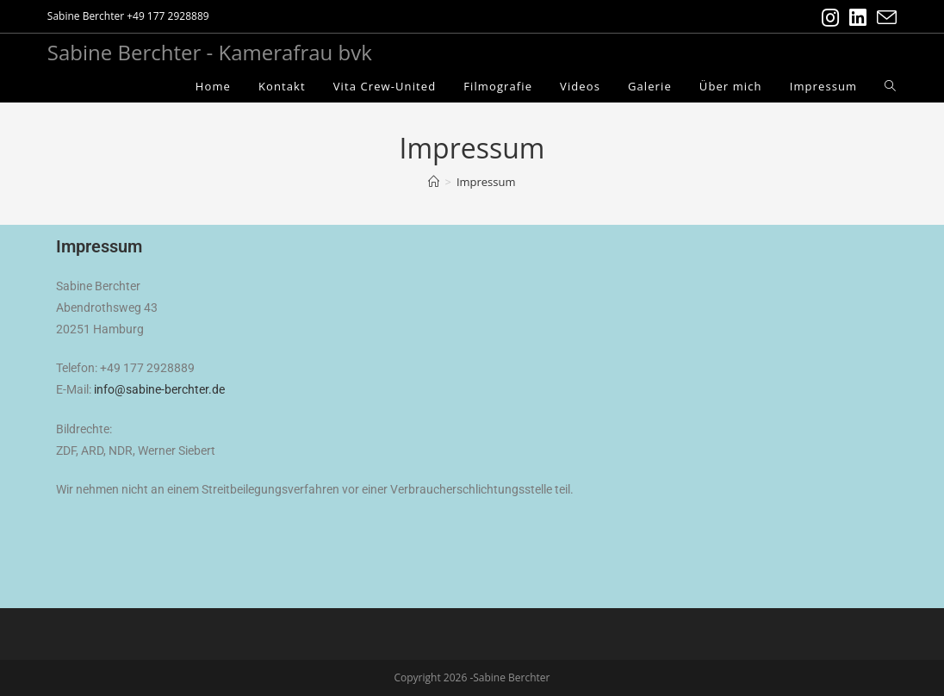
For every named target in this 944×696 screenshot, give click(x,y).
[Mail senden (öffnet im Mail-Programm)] (884, 18)
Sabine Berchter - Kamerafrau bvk (209, 52)
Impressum (486, 182)
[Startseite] (433, 182)
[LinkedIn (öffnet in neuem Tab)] (858, 18)
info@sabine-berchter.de (159, 389)
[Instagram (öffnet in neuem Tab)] (830, 18)
